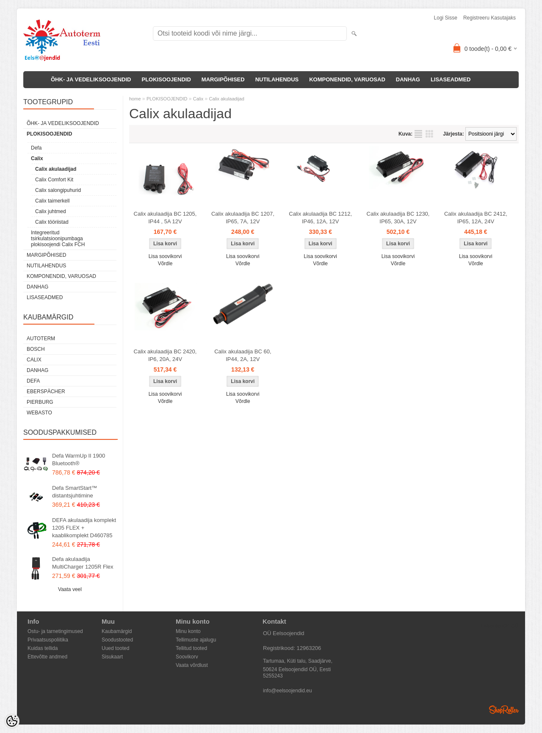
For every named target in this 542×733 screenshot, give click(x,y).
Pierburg (40, 402)
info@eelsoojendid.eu (287, 691)
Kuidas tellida (43, 648)
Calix (37, 158)
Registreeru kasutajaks (489, 18)
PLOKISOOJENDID (166, 79)
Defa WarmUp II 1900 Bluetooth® (78, 459)
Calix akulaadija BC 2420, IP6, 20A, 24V (165, 355)
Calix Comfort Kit (54, 180)
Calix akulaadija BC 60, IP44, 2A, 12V (242, 355)
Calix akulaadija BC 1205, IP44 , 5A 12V (165, 218)
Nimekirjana (418, 134)
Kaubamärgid (117, 631)
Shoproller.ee (504, 709)
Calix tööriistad (52, 222)
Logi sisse (445, 18)
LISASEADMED (451, 79)
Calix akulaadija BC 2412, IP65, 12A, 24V (475, 218)
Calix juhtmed (50, 211)
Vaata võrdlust (192, 665)
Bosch (36, 349)
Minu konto (188, 631)
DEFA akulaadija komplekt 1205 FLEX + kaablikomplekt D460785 (84, 528)
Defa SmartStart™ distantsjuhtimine (74, 492)
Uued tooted (115, 648)
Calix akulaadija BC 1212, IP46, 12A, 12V (320, 218)
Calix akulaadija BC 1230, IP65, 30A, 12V (398, 218)
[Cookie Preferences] (11, 721)
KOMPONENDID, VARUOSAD (347, 79)
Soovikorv (187, 657)
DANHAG (408, 79)
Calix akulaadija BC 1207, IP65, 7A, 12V (242, 218)
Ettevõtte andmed (47, 657)
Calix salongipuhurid (58, 190)
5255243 (273, 676)
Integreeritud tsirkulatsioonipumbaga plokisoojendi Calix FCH (58, 238)
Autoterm (41, 339)
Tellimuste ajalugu (196, 640)
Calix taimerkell (52, 201)
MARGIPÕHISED (223, 79)
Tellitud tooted (191, 648)
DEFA (33, 381)
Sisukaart (112, 657)
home (135, 98)
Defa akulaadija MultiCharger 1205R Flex (82, 563)
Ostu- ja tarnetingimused (55, 631)
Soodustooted (117, 640)
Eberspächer (46, 391)
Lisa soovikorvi (165, 256)
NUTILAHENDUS (277, 79)
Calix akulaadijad (55, 169)
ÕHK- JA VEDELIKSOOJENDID (91, 79)
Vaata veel (70, 589)
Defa (36, 148)
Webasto (39, 413)
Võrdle (165, 264)
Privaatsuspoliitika (48, 640)
